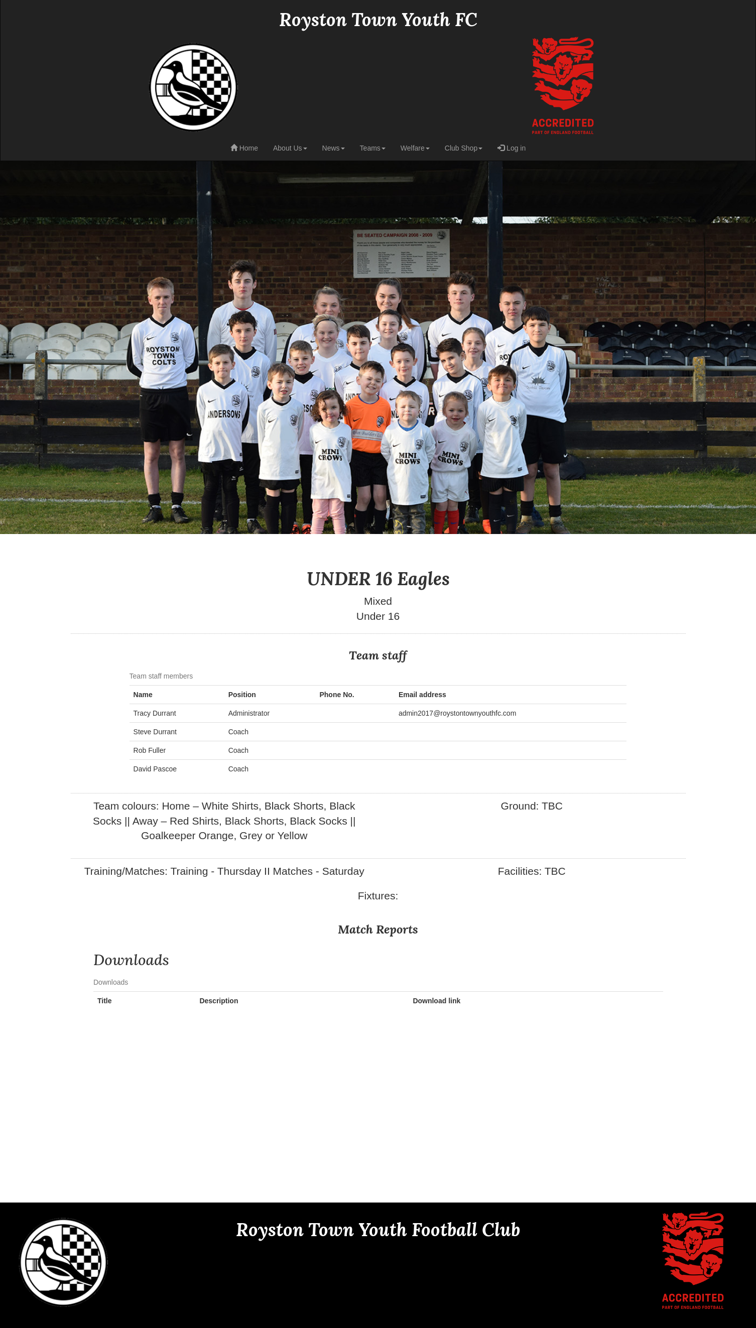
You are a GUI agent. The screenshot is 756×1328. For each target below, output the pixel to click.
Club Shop (463, 148)
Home (244, 148)
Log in (511, 148)
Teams (373, 148)
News (333, 148)
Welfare (415, 148)
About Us (290, 148)
